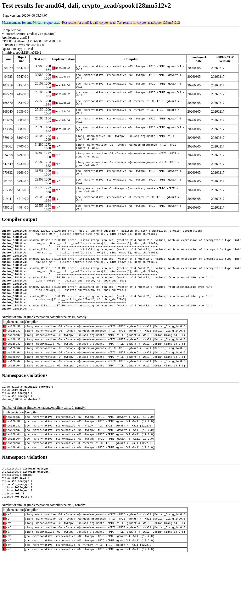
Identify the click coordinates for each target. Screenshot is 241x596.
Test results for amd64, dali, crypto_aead (89, 22)
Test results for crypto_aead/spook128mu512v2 (148, 22)
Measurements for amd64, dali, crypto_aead (31, 22)
